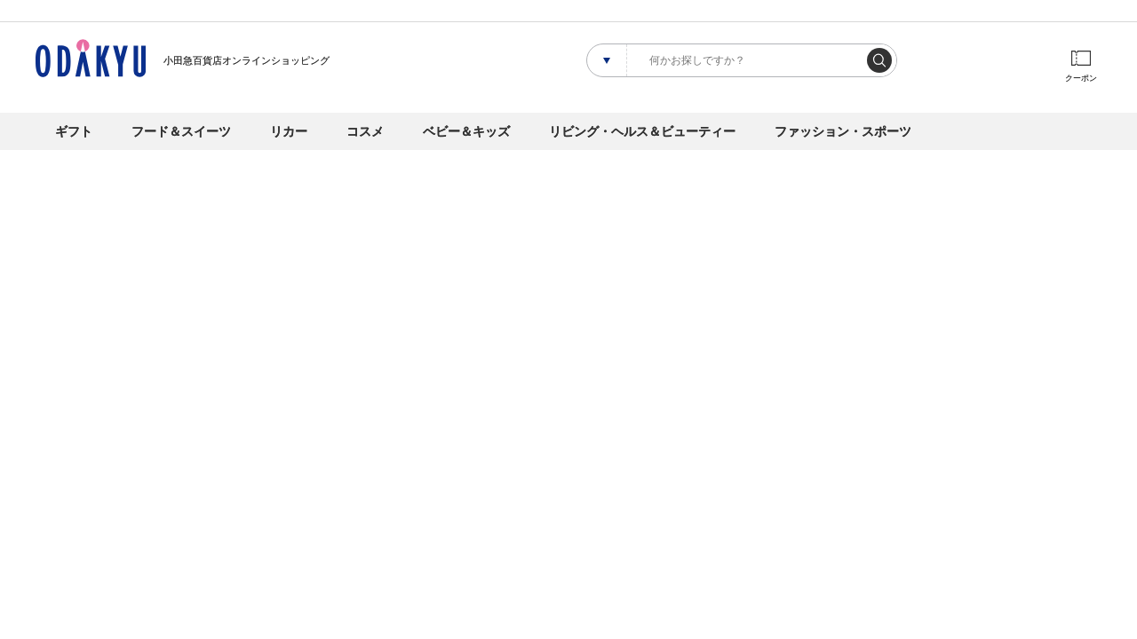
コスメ (365, 131)
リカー (288, 131)
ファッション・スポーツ (843, 131)
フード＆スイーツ (181, 131)
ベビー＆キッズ (466, 131)
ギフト (73, 131)
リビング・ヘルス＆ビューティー (642, 131)
